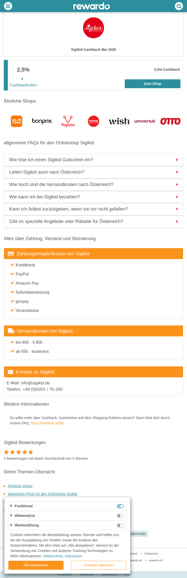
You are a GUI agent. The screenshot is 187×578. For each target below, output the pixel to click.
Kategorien (151, 553)
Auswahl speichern (99, 565)
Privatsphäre (64, 574)
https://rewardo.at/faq (47, 423)
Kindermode (136, 534)
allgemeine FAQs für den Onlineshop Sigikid (42, 494)
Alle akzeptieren (36, 565)
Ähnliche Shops (20, 486)
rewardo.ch (156, 560)
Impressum (87, 574)
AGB (127, 574)
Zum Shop (152, 84)
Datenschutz (109, 574)
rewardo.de (135, 560)
